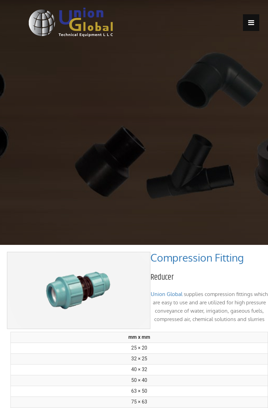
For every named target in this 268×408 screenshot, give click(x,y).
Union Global (166, 294)
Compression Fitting (197, 258)
